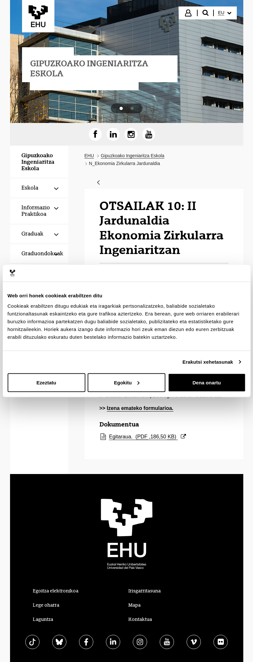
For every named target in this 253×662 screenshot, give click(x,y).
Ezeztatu (46, 382)
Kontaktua (140, 619)
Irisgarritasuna (144, 590)
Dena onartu (206, 382)
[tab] (121, 108)
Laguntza (43, 619)
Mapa (134, 605)
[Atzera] (98, 183)
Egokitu (127, 382)
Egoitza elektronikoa (55, 590)
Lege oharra (46, 605)
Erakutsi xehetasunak (207, 362)
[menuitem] (224, 12)
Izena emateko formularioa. (140, 408)
